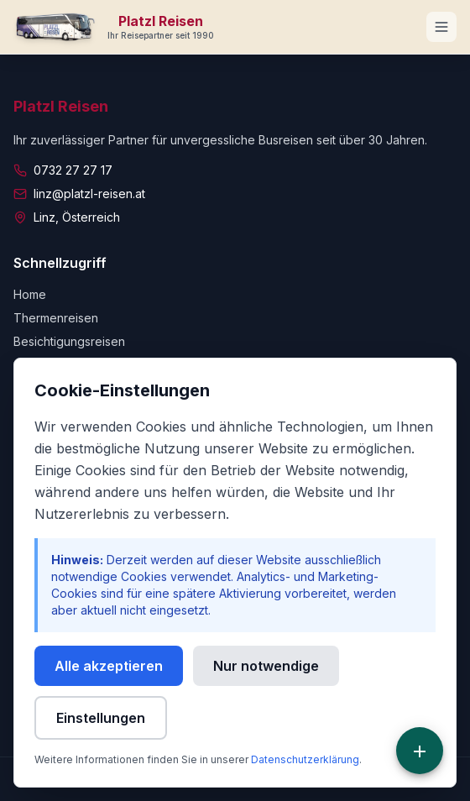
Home (29, 294)
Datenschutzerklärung (305, 759)
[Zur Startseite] (113, 27)
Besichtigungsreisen (69, 341)
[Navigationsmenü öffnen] (441, 27)
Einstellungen (100, 717)
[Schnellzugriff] (419, 750)
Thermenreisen (55, 318)
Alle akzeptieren (109, 665)
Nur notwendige (266, 665)
